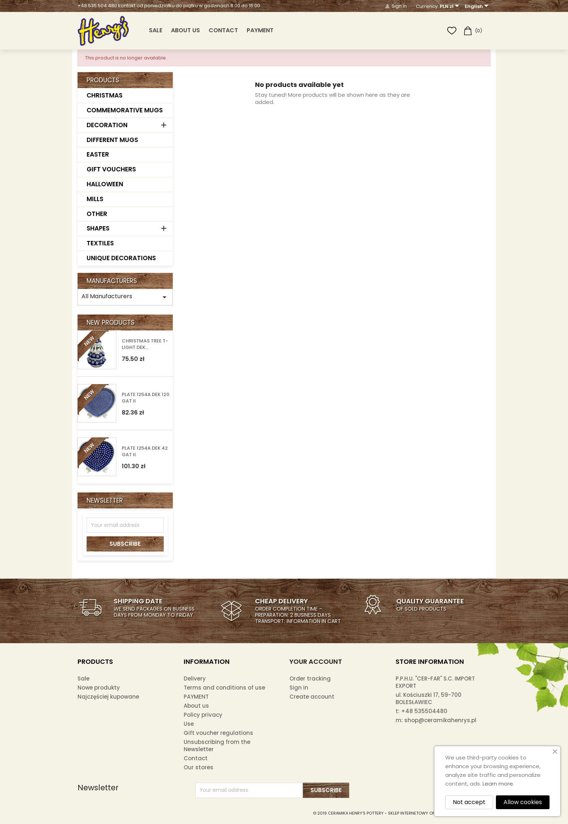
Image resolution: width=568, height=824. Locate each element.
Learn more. (498, 783)
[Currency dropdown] (450, 6)
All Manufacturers (125, 296)
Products (103, 80)
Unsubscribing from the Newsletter (217, 745)
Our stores (198, 767)
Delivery (195, 678)
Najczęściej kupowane (108, 696)
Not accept (469, 802)
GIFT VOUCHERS (111, 169)
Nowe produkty (99, 687)
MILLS (95, 199)
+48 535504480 (424, 711)
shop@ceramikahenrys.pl (440, 720)
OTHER (97, 213)
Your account (315, 661)
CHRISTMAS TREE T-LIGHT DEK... (145, 344)
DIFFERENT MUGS (112, 140)
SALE (155, 30)
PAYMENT (260, 30)
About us (185, 30)
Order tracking (310, 678)
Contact (223, 30)
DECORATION (107, 125)
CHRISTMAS (104, 95)
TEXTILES (100, 243)
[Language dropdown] (477, 6)
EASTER (98, 154)
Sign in (298, 687)
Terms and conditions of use (224, 687)
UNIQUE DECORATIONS (121, 258)
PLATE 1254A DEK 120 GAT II (146, 397)
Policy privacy (203, 715)
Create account (311, 696)
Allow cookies (523, 802)
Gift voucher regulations (218, 733)
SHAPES (98, 228)
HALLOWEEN (105, 184)
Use (189, 724)
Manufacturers (112, 280)
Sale (83, 678)
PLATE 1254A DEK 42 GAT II (145, 451)
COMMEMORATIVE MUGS (125, 110)
